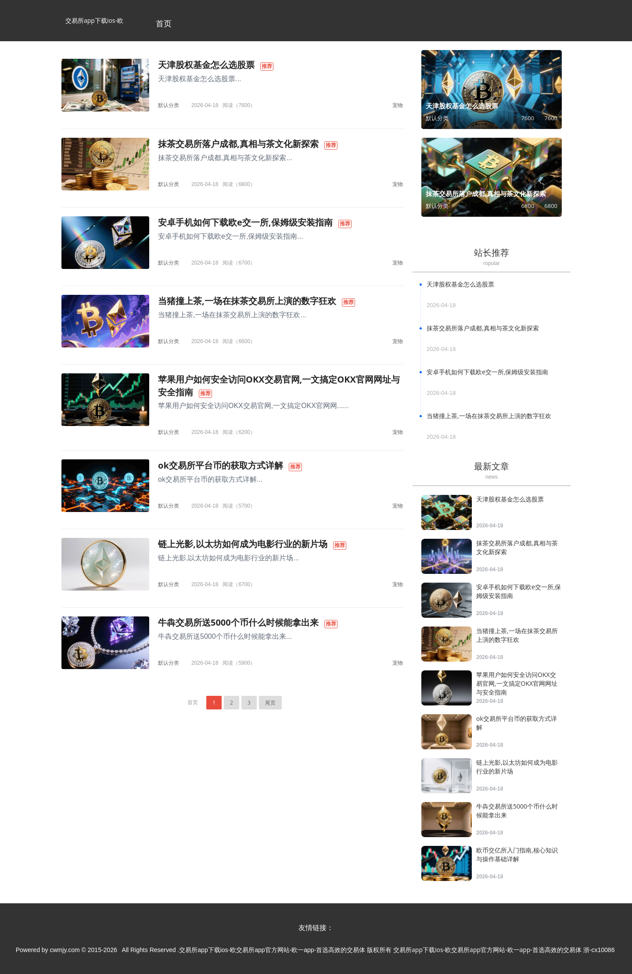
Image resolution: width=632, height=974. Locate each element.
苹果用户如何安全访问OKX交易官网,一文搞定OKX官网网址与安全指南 (516, 683)
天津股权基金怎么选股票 (206, 65)
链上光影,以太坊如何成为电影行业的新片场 (242, 544)
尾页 (270, 702)
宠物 (397, 105)
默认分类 (168, 105)
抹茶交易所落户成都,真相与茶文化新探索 (238, 144)
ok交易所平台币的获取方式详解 (220, 465)
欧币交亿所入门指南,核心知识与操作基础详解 (517, 854)
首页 (164, 23)
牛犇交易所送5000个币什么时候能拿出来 (238, 622)
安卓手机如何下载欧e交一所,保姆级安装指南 (245, 222)
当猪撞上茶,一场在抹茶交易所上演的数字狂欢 (247, 301)
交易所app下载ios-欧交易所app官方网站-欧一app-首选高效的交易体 (94, 28)
